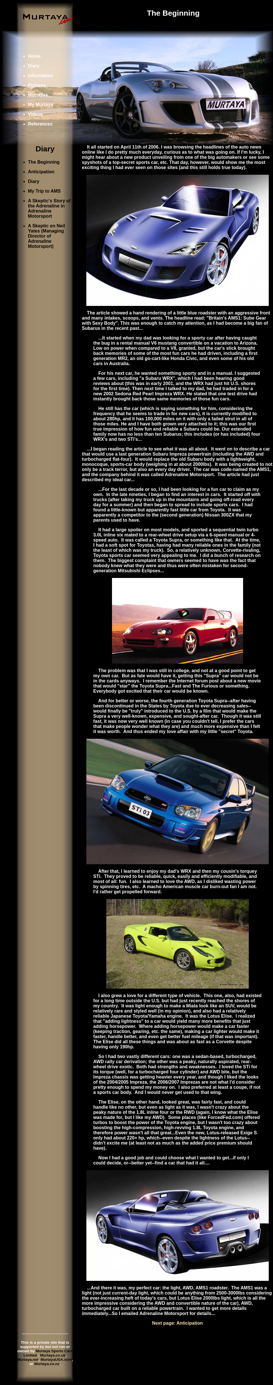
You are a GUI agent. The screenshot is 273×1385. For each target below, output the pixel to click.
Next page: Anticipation (177, 1323)
